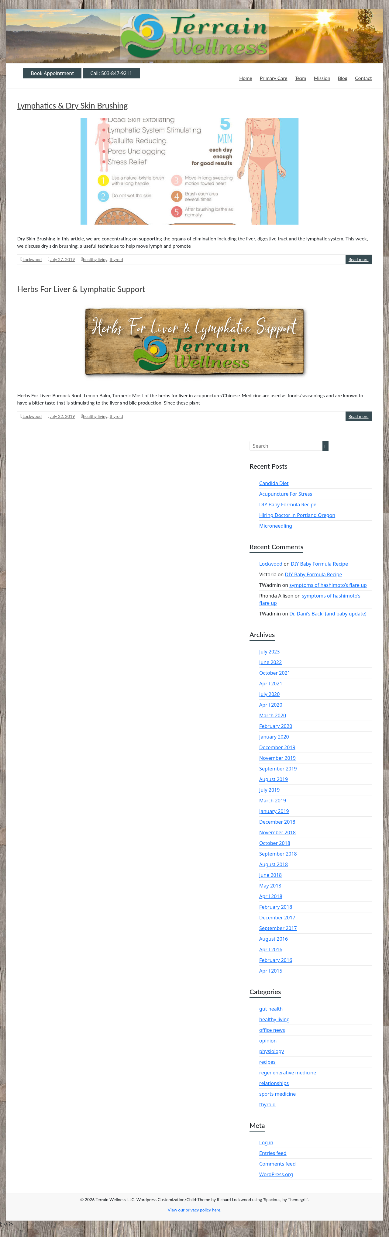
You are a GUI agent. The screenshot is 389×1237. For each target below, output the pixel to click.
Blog (342, 78)
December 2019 (277, 747)
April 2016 (270, 949)
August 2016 (273, 939)
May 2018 (270, 885)
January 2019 (274, 811)
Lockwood (32, 259)
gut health (271, 1008)
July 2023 (269, 651)
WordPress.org (276, 1174)
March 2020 (272, 715)
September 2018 (278, 853)
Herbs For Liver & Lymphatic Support (81, 289)
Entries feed (273, 1153)
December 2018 (277, 821)
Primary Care (273, 78)
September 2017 (278, 928)
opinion (268, 1040)
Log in (266, 1142)
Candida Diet (274, 483)
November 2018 (277, 832)
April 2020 (270, 704)
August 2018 (273, 864)
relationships (274, 1083)
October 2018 (274, 843)
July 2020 (269, 694)
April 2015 (270, 970)
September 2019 (278, 768)
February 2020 (275, 726)
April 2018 (270, 896)
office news (272, 1030)
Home (245, 78)
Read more (359, 259)
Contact (363, 78)
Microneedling (275, 525)
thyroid (116, 259)
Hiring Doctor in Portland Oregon (297, 515)
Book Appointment (52, 73)
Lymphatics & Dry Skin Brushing (72, 105)
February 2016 (275, 960)
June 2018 (270, 875)
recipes (267, 1062)
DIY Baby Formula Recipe (287, 504)
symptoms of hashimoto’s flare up (328, 585)
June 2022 (270, 662)
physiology (271, 1051)
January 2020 (274, 736)
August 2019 (273, 779)
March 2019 (272, 800)
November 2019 (277, 758)
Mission (322, 78)
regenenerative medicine (287, 1072)
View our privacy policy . (194, 1209)
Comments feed (277, 1163)
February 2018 (275, 907)
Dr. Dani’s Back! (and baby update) (328, 613)
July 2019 (269, 790)
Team (300, 78)
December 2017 (277, 917)
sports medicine (277, 1094)
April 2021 (270, 683)
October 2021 (274, 673)
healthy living (95, 259)
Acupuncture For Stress (285, 494)
